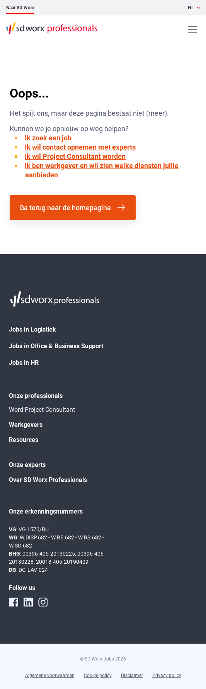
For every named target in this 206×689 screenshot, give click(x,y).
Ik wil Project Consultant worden (75, 156)
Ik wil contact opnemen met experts (80, 147)
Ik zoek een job (48, 138)
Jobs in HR (24, 362)
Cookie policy (98, 675)
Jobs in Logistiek (32, 329)
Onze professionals (36, 395)
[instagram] (43, 601)
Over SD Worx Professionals (48, 479)
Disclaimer (132, 675)
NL (191, 7)
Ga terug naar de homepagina (65, 208)
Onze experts (27, 464)
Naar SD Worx (20, 7)
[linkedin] (28, 601)
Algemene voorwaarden (50, 675)
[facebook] (13, 601)
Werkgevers (26, 424)
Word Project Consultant (42, 409)
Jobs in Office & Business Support (56, 346)
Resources (23, 439)
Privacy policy (166, 675)
